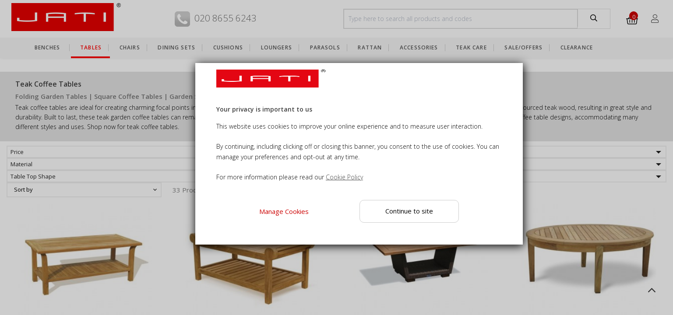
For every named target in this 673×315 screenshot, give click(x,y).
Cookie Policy (344, 177)
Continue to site (409, 210)
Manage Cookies (284, 211)
